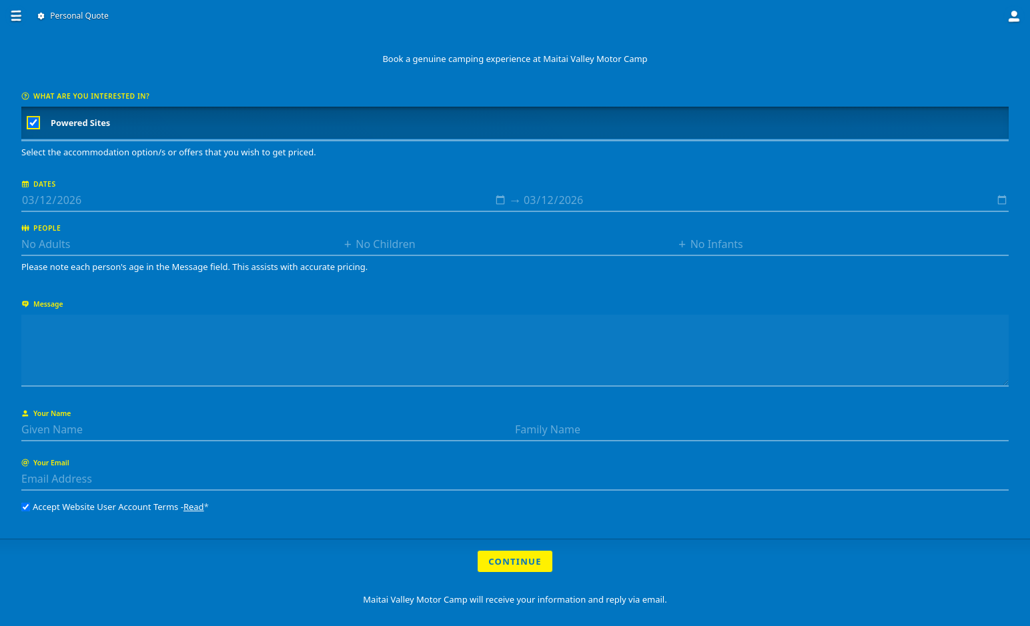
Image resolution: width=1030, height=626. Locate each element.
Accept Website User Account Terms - (115, 506)
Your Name (46, 413)
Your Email (45, 462)
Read (193, 507)
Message (42, 304)
